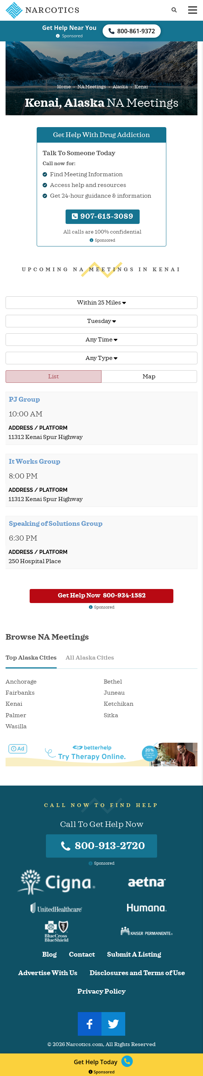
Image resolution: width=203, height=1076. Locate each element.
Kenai (14, 704)
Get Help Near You (69, 28)
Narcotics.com (84, 1044)
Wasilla (16, 726)
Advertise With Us (47, 973)
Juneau (114, 693)
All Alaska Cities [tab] (90, 657)
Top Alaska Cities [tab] (31, 657)
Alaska (120, 87)
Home (64, 87)
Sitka (111, 715)
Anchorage (21, 681)
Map (149, 376)
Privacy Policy (101, 991)
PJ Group (24, 399)
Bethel (113, 681)
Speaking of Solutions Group (56, 523)
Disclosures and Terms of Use (137, 973)
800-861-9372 (132, 31)
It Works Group (34, 461)
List (53, 376)
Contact (82, 954)
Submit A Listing (134, 954)
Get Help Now (102, 595)
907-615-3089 (102, 216)
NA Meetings (91, 87)
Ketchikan (118, 704)
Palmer (16, 715)
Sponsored (102, 1072)
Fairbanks (20, 693)
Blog (49, 954)
